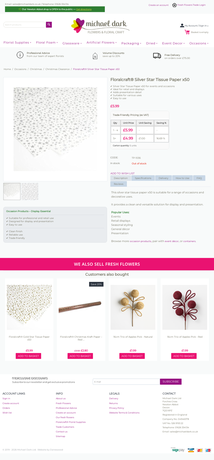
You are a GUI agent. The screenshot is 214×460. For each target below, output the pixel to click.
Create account (11, 403)
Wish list (7, 412)
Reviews (118, 183)
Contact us (61, 431)
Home (7, 69)
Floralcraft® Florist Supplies (71, 422)
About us (61, 398)
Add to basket (28, 356)
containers (189, 241)
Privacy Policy (116, 408)
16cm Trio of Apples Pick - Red (184, 336)
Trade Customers (65, 427)
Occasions (20, 69)
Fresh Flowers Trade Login (189, 5)
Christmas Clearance (57, 69)
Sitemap (60, 436)
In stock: (115, 163)
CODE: (114, 157)
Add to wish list (123, 173)
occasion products (140, 241)
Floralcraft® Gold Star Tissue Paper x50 (29, 338)
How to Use (182, 178)
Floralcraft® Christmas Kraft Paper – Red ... (81, 338)
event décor (172, 241)
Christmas (36, 69)
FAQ (199, 178)
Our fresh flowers (65, 417)
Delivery (163, 178)
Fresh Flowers (63, 403)
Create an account (159, 5)
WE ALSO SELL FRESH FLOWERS (107, 264)
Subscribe (171, 381)
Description (121, 178)
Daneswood (56, 449)
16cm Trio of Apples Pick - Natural (133, 336)
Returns (113, 403)
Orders (6, 408)
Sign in (6, 398)
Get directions (83, 9)
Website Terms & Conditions (124, 412)
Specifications (143, 178)
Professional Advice (66, 408)
